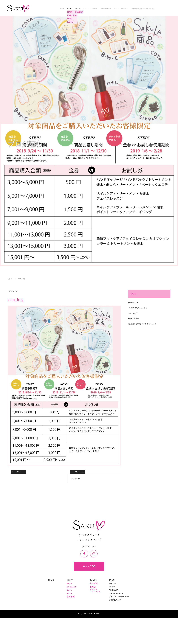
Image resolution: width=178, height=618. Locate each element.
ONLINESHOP (105, 8)
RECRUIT (125, 8)
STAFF (86, 8)
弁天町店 (94, 583)
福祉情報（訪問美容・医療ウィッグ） (142, 324)
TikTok (94, 8)
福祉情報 (71, 597)
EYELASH (72, 587)
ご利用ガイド (115, 600)
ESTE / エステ (133, 319)
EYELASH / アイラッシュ (137, 308)
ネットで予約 (89, 566)
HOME (62, 8)
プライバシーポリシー (119, 597)
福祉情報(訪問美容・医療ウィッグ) (143, 8)
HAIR (69, 583)
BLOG (116, 8)
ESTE (69, 593)
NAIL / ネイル (133, 313)
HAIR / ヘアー (133, 302)
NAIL (69, 590)
